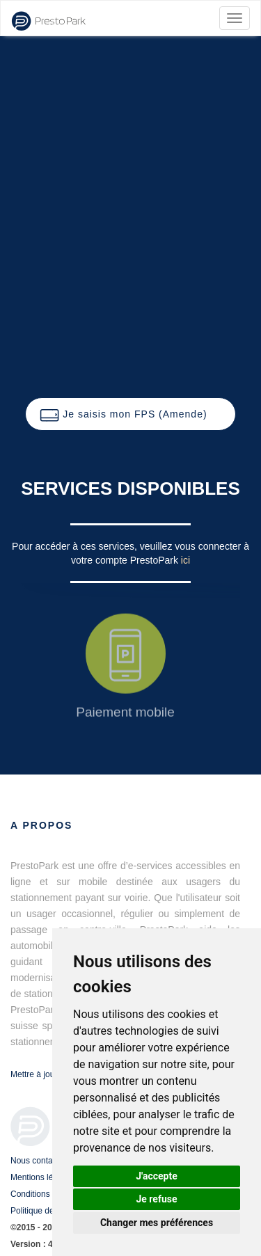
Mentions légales (41, 1177)
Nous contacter (38, 1161)
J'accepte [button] (156, 1176)
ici (185, 560)
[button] (130, 414)
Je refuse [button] (156, 1199)
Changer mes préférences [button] (156, 1222)
